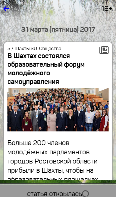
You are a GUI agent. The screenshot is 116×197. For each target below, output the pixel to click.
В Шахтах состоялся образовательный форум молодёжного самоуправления (46, 69)
